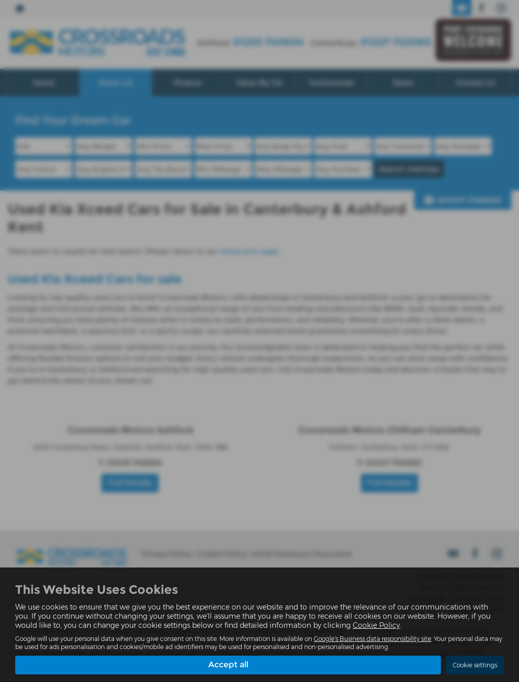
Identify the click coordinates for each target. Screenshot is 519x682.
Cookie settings (475, 665)
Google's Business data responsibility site (372, 638)
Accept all (228, 664)
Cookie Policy (376, 625)
